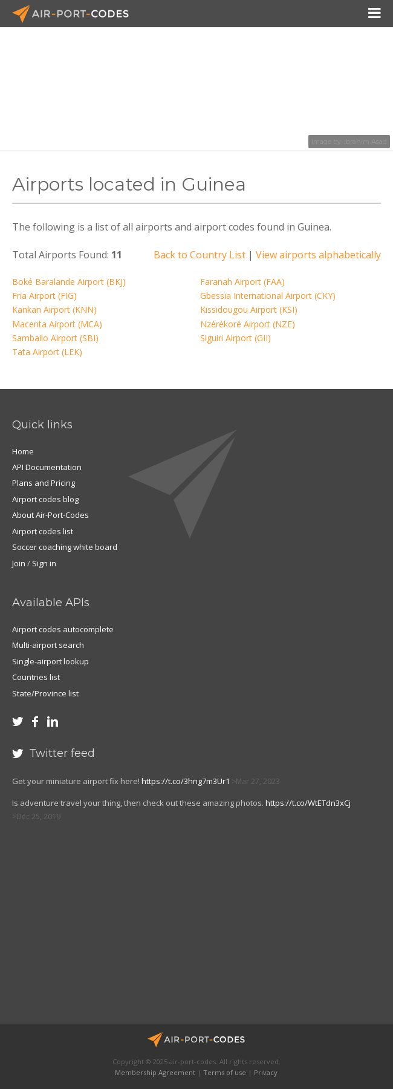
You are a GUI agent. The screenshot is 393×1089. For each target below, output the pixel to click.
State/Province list (45, 693)
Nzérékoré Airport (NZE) (247, 324)
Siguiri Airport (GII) (235, 338)
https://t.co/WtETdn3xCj (308, 802)
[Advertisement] (100, 928)
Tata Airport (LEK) (47, 352)
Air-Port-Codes (75, 14)
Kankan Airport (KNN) (54, 309)
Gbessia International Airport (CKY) (268, 295)
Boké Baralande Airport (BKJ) (69, 281)
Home (23, 451)
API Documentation (47, 467)
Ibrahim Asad (365, 141)
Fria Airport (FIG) (44, 295)
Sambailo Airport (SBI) (55, 338)
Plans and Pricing (43, 482)
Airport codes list (42, 531)
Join (18, 563)
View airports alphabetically (318, 254)
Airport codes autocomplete (63, 629)
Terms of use (224, 1072)
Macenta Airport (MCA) (57, 324)
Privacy (266, 1072)
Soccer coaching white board (64, 546)
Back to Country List (199, 254)
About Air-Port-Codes (50, 514)
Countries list (36, 677)
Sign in (44, 563)
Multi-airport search (48, 644)
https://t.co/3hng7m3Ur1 (185, 781)
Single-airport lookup (50, 661)
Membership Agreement (155, 1072)
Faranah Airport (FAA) (242, 281)
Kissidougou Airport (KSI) (248, 309)
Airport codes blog (45, 499)
